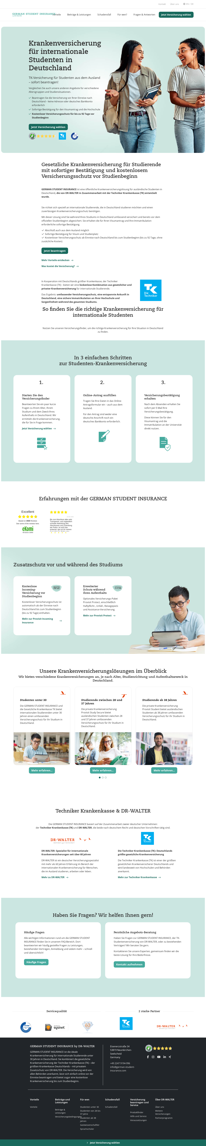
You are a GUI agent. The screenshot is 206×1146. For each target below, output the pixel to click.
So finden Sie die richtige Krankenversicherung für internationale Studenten (102, 312)
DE (192, 4)
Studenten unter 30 (89, 1107)
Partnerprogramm (164, 1118)
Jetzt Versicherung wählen (176, 14)
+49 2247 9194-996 (120, 1063)
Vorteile (56, 14)
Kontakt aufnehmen (129, 964)
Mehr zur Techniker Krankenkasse (137, 877)
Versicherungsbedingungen (68, 1116)
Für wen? (122, 14)
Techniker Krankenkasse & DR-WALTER (103, 811)
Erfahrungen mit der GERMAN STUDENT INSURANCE (103, 498)
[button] (100, 777)
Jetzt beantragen (55, 250)
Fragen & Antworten (144, 14)
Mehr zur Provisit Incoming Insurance (37, 620)
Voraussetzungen (138, 1120)
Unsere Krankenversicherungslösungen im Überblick (103, 671)
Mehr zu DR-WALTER (53, 877)
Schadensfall (104, 14)
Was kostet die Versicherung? (58, 266)
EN (187, 4)
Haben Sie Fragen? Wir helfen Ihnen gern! (103, 915)
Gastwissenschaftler (89, 1125)
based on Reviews (27, 521)
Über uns (159, 1107)
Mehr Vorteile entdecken (55, 260)
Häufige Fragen (36, 962)
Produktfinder (136, 1112)
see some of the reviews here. (27, 524)
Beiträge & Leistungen (79, 14)
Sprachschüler (87, 1129)
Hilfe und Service (138, 1116)
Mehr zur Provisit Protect (97, 615)
